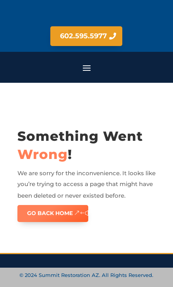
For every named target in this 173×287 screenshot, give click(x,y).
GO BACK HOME (50, 213)
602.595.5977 (83, 36)
